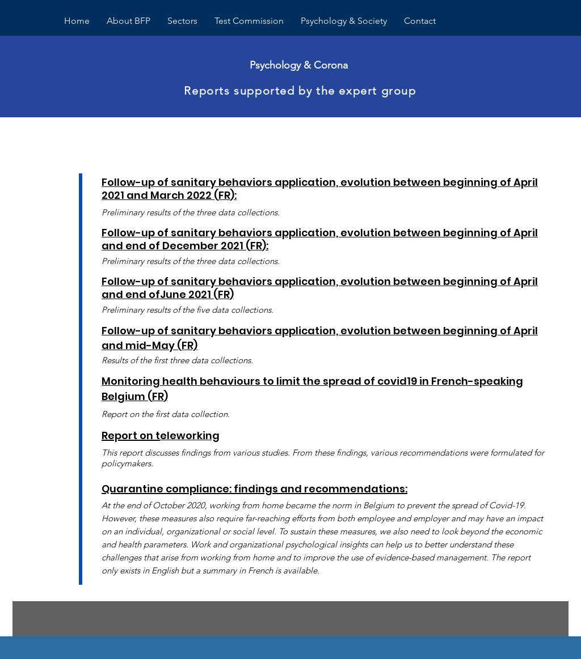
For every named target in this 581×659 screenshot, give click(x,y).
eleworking (190, 435)
